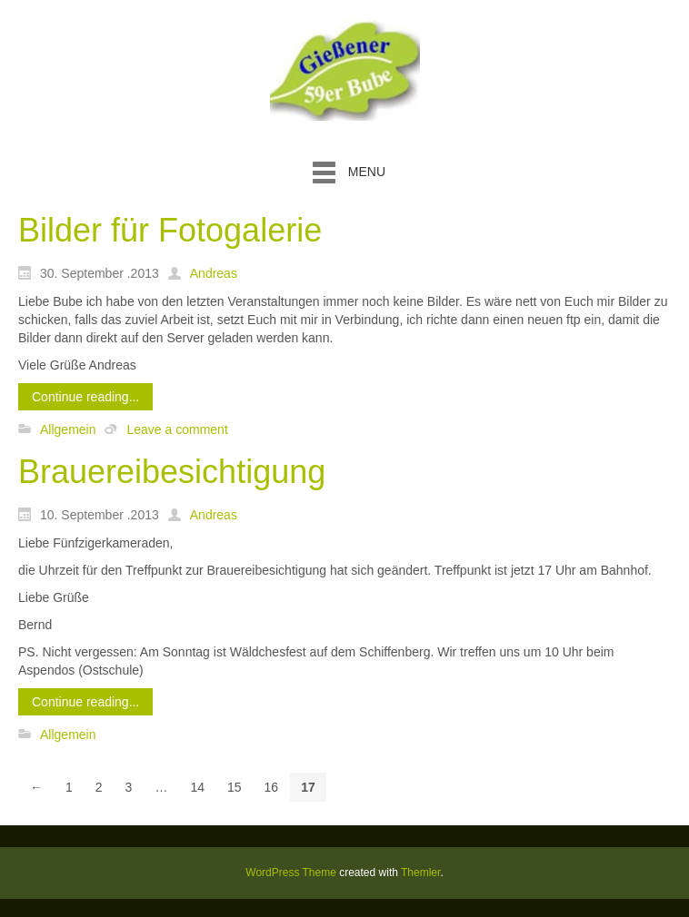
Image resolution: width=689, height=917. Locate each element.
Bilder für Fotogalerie (170, 230)
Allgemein (67, 429)
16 (272, 787)
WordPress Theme (290, 872)
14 (197, 787)
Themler (420, 872)
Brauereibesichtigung (171, 471)
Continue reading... (85, 396)
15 (234, 787)
